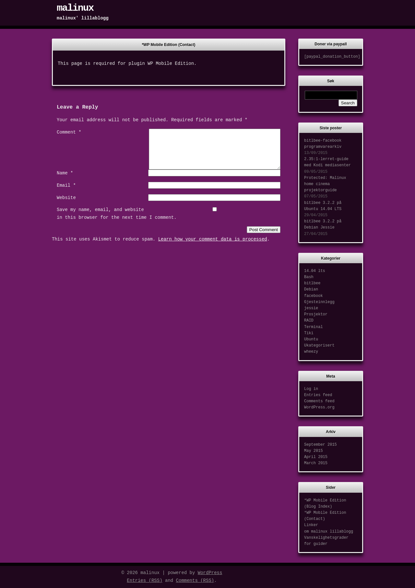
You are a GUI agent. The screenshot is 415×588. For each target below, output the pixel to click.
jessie (311, 308)
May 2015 (313, 451)
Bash (309, 277)
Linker (311, 525)
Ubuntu (311, 339)
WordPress (210, 572)
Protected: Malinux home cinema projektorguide (325, 184)
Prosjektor (315, 314)
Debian (311, 289)
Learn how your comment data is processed (212, 247)
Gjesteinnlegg (319, 302)
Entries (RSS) (144, 580)
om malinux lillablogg (328, 531)
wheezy (311, 351)
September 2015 (320, 444)
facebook (313, 296)
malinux (75, 8)
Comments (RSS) (195, 580)
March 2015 (315, 463)
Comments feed (319, 401)
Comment (69, 132)
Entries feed (318, 395)
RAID (309, 320)
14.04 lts (314, 271)
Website (66, 205)
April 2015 (315, 457)
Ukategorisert (319, 345)
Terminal (313, 327)
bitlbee (312, 283)
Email (66, 193)
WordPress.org (319, 407)
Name (65, 180)
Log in (311, 389)
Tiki (309, 333)
